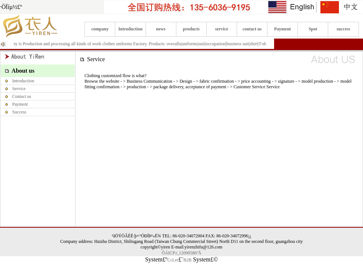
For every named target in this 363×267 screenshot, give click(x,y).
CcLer (173, 260)
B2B (187, 260)
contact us (252, 29)
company (100, 29)
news (160, 29)
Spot (313, 29)
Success (13, 112)
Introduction (130, 29)
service (221, 29)
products (191, 29)
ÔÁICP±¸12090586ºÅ (182, 253)
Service (13, 88)
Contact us (16, 96)
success (343, 29)
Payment (282, 29)
